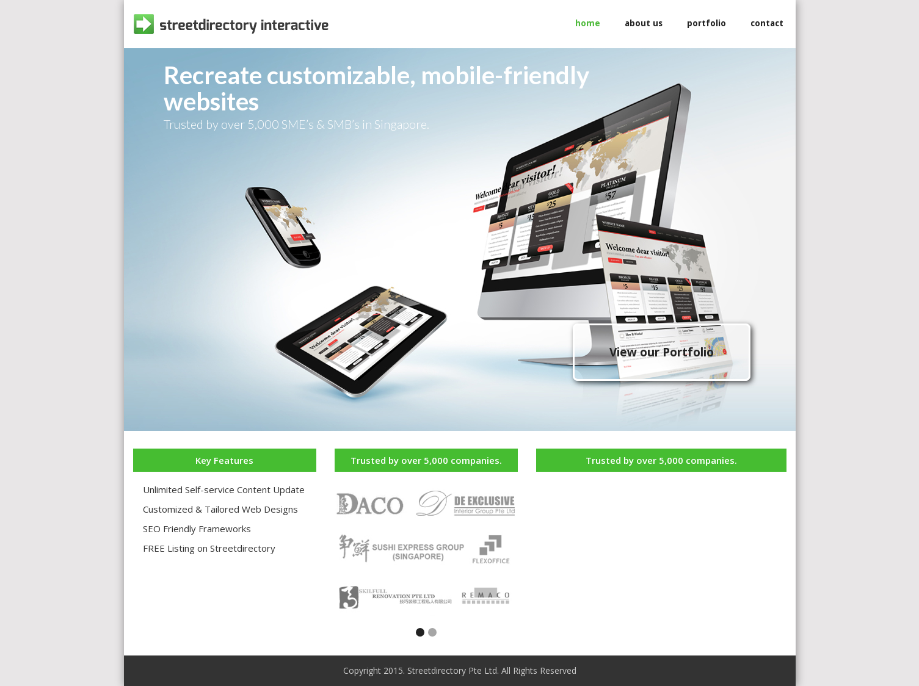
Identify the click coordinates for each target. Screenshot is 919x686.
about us (644, 23)
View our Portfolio (661, 352)
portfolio (706, 23)
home (587, 23)
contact (766, 23)
